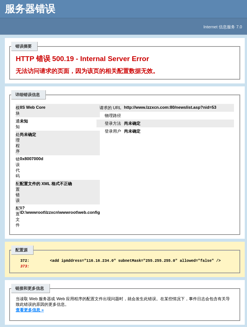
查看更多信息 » (30, 312)
